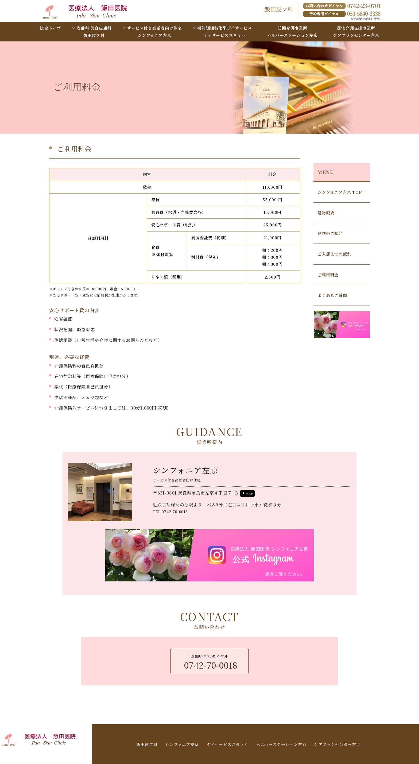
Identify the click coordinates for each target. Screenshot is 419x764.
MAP (249, 493)
